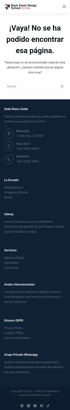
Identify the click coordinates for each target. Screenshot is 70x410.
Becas (8, 197)
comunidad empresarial (41, 362)
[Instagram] (35, 405)
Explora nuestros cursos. (20, 231)
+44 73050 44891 (28, 148)
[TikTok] (48, 405)
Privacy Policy (13, 328)
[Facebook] (41, 405)
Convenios (11, 268)
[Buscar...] (31, 86)
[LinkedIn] (22, 405)
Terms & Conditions (17, 338)
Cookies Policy (14, 333)
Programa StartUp (16, 192)
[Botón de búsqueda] (62, 86)
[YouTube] (28, 405)
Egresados (11, 262)
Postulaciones (13, 187)
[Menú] (64, 6)
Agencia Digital (14, 258)
